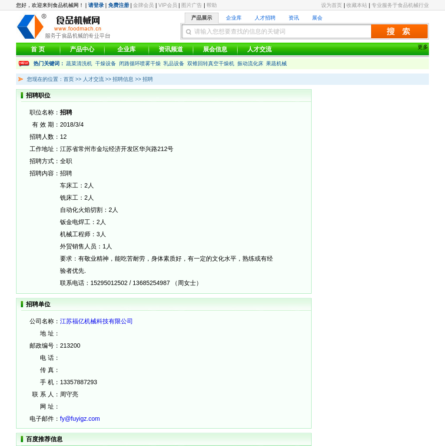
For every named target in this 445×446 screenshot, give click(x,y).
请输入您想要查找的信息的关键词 (240, 31)
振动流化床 (250, 63)
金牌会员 (143, 5)
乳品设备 (173, 63)
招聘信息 (122, 79)
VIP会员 (167, 5)
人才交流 (259, 49)
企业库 (234, 18)
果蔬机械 (276, 63)
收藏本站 (356, 5)
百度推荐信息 (44, 439)
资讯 (294, 18)
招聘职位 (38, 95)
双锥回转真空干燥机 (210, 63)
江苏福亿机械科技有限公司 (96, 321)
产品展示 (201, 18)
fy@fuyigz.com (80, 418)
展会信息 (215, 49)
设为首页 (331, 5)
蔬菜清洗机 (79, 63)
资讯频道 (171, 49)
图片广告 (191, 5)
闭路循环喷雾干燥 (140, 63)
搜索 (399, 31)
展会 (317, 18)
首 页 (38, 49)
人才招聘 (265, 18)
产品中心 (82, 49)
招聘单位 (38, 304)
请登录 (96, 5)
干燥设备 (105, 63)
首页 (68, 79)
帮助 (211, 5)
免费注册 (118, 5)
